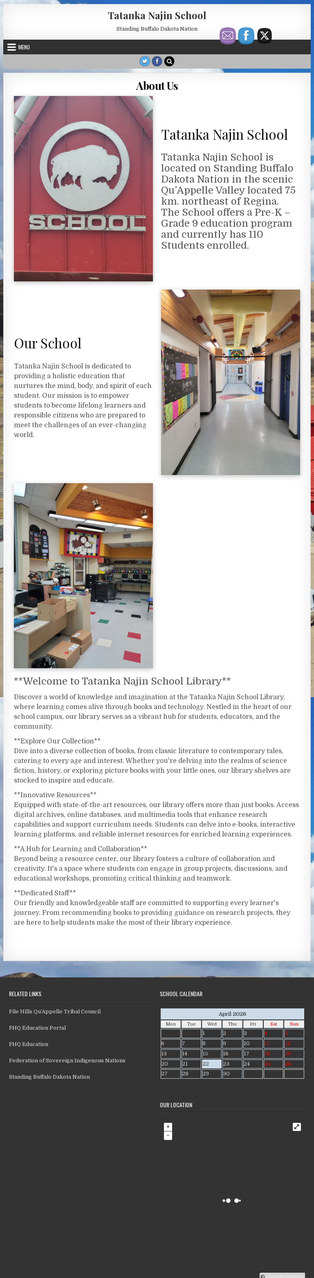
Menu (24, 47)
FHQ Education (28, 1044)
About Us (157, 85)
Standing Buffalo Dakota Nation (49, 1077)
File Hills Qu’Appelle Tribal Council (55, 1011)
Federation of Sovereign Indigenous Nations (67, 1060)
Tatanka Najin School (157, 15)
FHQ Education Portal (37, 1028)
